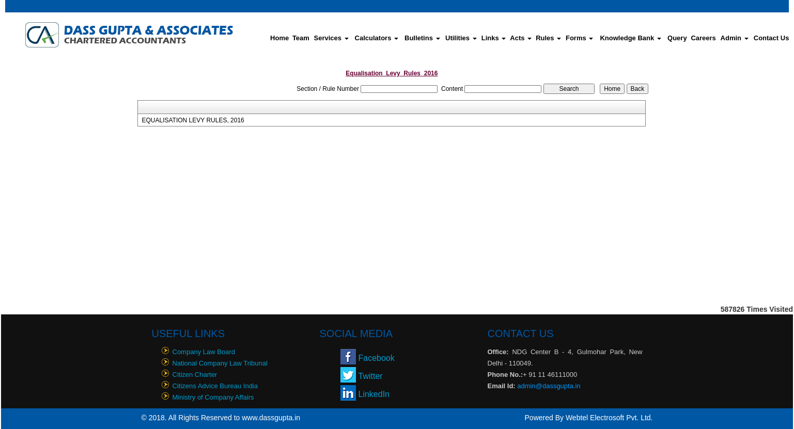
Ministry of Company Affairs (213, 397)
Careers (703, 38)
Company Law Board (204, 352)
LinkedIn (374, 394)
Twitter (371, 376)
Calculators (376, 38)
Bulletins (422, 38)
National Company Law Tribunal (220, 363)
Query (677, 38)
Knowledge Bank (630, 38)
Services (331, 38)
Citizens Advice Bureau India (215, 386)
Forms (579, 38)
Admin (735, 38)
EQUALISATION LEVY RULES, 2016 (193, 120)
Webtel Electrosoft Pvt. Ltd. (609, 418)
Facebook (377, 358)
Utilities (461, 38)
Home (279, 38)
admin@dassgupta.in (548, 386)
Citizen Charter (195, 374)
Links (493, 38)
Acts (521, 38)
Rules (548, 38)
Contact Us (771, 38)
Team (300, 38)
